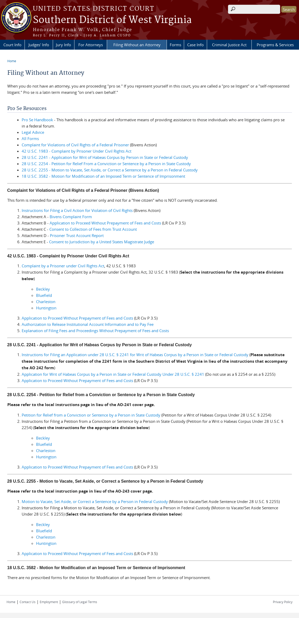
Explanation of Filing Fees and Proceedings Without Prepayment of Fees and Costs (95, 330)
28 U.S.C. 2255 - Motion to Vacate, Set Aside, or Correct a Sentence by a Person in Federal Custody (110, 169)
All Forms (30, 138)
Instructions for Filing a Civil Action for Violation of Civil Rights (77, 210)
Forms (175, 44)
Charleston (45, 301)
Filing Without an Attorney (137, 44)
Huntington (46, 307)
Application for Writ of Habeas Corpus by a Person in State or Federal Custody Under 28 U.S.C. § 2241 (113, 374)
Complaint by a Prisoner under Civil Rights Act (63, 265)
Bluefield (44, 295)
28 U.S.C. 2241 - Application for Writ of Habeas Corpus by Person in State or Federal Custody (105, 157)
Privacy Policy (282, 602)
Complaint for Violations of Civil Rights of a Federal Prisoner (75, 144)
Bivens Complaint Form (71, 216)
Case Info (195, 44)
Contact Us (28, 602)
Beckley (43, 289)
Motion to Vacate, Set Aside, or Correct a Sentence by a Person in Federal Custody (95, 501)
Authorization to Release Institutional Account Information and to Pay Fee (88, 324)
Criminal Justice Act (229, 44)
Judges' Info (38, 44)
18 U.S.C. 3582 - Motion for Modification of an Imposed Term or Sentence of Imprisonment (103, 176)
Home (11, 61)
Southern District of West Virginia (112, 20)
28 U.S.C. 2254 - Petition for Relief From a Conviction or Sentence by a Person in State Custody (106, 163)
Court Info (12, 44)
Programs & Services (275, 44)
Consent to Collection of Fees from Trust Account (93, 229)
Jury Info (63, 44)
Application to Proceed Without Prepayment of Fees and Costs (105, 223)
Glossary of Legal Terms (79, 602)
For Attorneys (90, 44)
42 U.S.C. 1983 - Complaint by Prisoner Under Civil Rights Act (76, 151)
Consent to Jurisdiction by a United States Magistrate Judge (101, 241)
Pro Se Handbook (37, 119)
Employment (49, 602)
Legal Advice (33, 132)
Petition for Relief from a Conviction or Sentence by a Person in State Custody (91, 415)
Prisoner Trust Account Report (77, 235)
